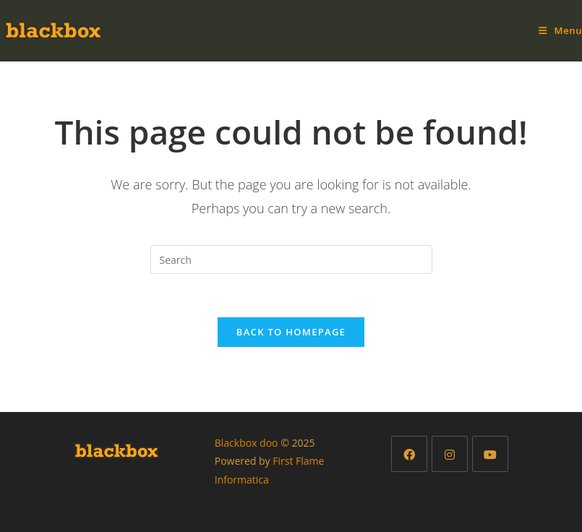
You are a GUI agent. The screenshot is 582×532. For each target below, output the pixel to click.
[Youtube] (490, 454)
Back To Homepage (291, 331)
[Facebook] (409, 454)
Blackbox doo (246, 443)
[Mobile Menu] (560, 31)
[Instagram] (450, 454)
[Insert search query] (291, 259)
